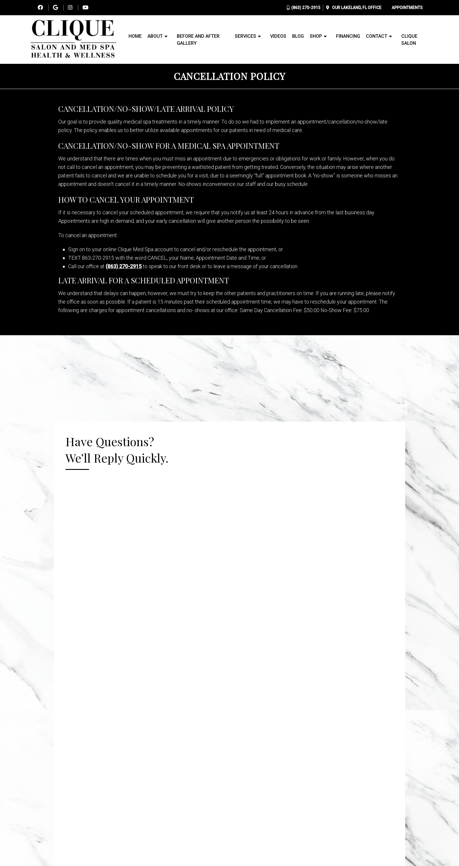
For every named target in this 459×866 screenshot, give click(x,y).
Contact (376, 36)
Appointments (407, 7)
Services (245, 36)
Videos (278, 36)
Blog (298, 36)
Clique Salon (409, 39)
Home (135, 36)
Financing (348, 36)
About (155, 36)
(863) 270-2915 (305, 7)
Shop (316, 36)
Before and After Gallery (198, 39)
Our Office (356, 7)
